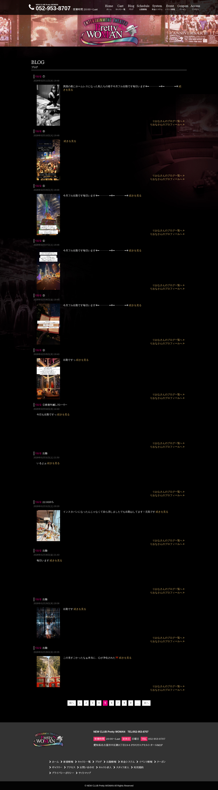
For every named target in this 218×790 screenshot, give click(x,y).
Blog (131, 7)
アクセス (69, 767)
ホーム (54, 762)
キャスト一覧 (83, 762)
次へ (146, 703)
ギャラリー (55, 767)
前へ (71, 703)
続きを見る (70, 141)
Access (195, 7)
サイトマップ (83, 773)
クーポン (160, 762)
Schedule (143, 7)
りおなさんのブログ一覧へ (168, 121)
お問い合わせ (85, 767)
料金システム (126, 762)
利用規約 (137, 767)
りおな (38, 76)
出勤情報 (110, 762)
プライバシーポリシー (61, 773)
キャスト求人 (104, 767)
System (157, 7)
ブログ (97, 762)
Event (170, 7)
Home (109, 7)
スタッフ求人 (121, 767)
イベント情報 (144, 762)
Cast (120, 7)
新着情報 (67, 762)
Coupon (182, 7)
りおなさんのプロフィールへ (167, 124)
